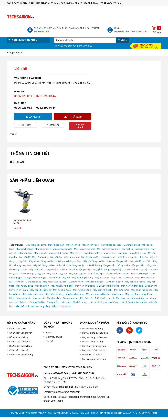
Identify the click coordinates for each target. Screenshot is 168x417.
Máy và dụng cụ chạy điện (95, 332)
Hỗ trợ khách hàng (18, 337)
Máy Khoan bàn (56, 244)
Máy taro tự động (93, 253)
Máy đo (144, 257)
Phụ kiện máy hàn (94, 281)
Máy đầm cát (86, 298)
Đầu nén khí (151, 285)
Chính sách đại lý (17, 328)
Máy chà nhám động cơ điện (70, 265)
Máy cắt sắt (127, 248)
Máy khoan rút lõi (90, 244)
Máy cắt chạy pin (96, 273)
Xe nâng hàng (43, 306)
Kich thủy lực (21, 302)
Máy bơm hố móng (75, 293)
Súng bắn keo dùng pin (35, 277)
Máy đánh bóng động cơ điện (101, 265)
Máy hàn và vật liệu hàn (54, 281)
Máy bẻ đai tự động (90, 257)
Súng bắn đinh (54, 298)
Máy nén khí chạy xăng (108, 285)
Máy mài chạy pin (77, 273)
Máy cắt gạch (110, 253)
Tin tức (49, 332)
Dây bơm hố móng (54, 293)
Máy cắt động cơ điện (140, 261)
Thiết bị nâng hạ (102, 298)
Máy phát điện (102, 277)
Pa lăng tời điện (37, 302)
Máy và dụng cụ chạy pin (33, 273)
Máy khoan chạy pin (57, 273)
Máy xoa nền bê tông (84, 248)
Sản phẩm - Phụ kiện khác (74, 302)
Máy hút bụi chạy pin (59, 277)
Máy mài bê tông (132, 244)
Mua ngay (33, 116)
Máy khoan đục (33, 281)
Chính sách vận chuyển (20, 332)
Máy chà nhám (132, 293)
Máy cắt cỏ (116, 277)
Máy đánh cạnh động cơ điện (43, 269)
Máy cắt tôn (56, 257)
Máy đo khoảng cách (128, 257)
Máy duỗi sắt (40, 253)
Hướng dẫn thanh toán (20, 345)
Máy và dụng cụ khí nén (98, 293)
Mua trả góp (72, 116)
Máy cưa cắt (38, 298)
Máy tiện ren (76, 253)
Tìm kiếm (122, 40)
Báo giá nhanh (80, 126)
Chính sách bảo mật (19, 350)
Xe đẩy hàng (119, 298)
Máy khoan (117, 293)
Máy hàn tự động (24, 285)
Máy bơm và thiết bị (102, 289)
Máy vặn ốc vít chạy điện (136, 269)
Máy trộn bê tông (24, 248)
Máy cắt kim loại (71, 257)
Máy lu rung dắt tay (61, 306)
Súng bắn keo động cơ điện (130, 265)
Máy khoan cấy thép (111, 244)
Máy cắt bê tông (43, 248)
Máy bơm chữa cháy (33, 293)
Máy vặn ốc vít (24, 298)
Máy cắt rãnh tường (58, 253)
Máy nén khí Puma (18, 289)
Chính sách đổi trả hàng (21, 354)
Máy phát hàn (42, 285)
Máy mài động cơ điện (94, 261)
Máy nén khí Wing (82, 289)
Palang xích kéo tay (24, 306)
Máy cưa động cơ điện (117, 261)
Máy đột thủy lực (138, 253)
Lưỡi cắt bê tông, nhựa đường (103, 302)
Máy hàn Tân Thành (135, 281)
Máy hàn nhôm (76, 281)
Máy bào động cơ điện (80, 269)
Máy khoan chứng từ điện (68, 261)
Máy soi (63, 269)
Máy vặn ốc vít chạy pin (117, 273)
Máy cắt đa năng (40, 257)
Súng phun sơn (70, 298)
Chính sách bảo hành (19, 341)
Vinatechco (151, 412)
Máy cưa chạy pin (139, 273)
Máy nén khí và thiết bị (62, 285)
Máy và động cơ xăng (82, 277)
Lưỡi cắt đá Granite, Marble (133, 302)
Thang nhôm (53, 302)
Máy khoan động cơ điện (41, 261)
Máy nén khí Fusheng (40, 289)
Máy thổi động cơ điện (44, 265)
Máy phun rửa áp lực (141, 289)
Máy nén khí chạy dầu (132, 285)
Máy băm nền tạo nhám (108, 248)
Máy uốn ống (25, 253)
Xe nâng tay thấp (135, 298)
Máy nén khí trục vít (84, 285)
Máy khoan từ (73, 244)
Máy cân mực (109, 257)
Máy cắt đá (24, 257)
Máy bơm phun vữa (62, 248)
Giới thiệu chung (54, 336)
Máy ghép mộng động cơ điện (107, 269)
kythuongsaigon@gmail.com (65, 391)
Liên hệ (49, 341)
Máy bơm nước (121, 289)
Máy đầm (122, 253)
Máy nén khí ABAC (62, 289)
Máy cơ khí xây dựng (36, 244)
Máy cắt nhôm (142, 248)
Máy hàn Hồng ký (114, 281)
